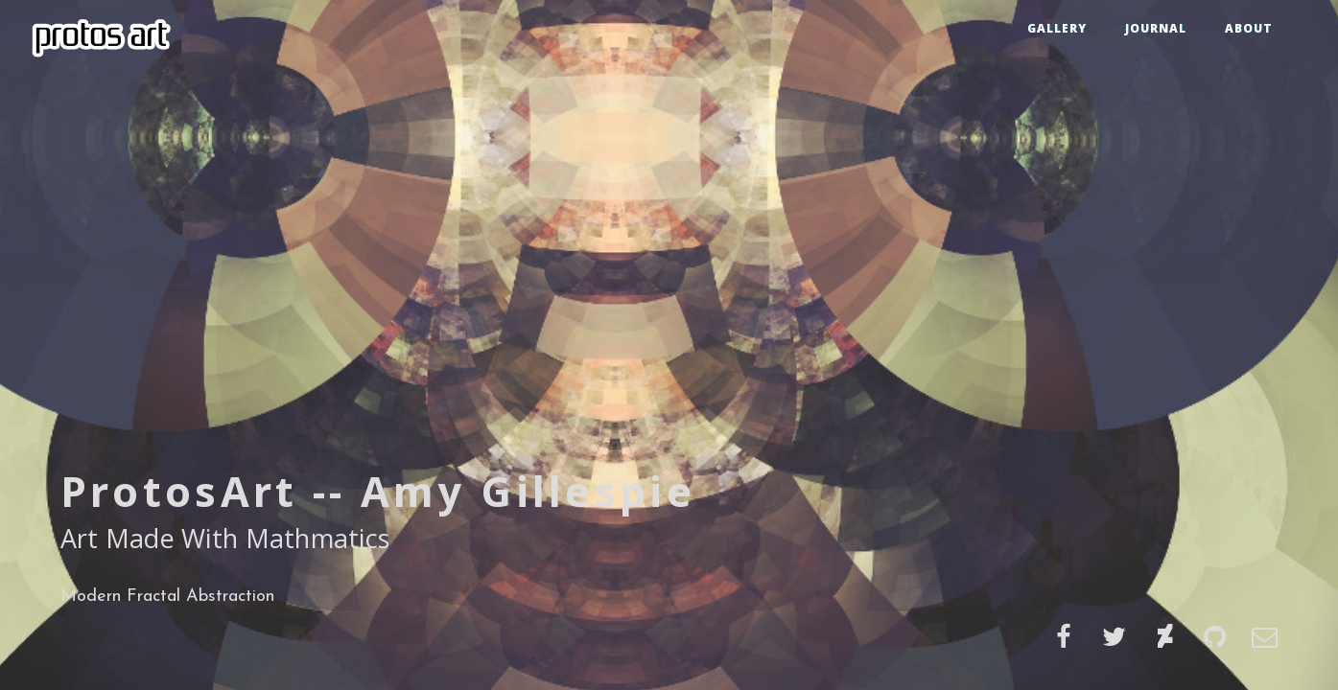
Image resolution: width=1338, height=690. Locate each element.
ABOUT (1249, 28)
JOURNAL (1155, 28)
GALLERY (1057, 28)
